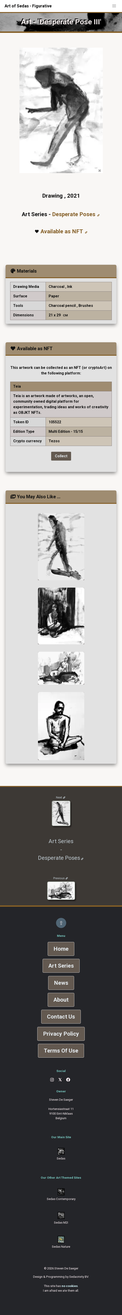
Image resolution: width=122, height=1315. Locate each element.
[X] (60, 1080)
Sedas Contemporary (61, 1199)
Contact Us (61, 1016)
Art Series (61, 966)
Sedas (61, 1158)
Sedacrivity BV (78, 1276)
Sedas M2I (61, 1222)
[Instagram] (52, 1080)
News (61, 983)
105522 (55, 422)
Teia (17, 386)
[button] (114, 6)
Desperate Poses (73, 214)
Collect (61, 456)
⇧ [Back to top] (61, 923)
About (61, 1000)
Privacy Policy (61, 1034)
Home (61, 949)
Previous (59, 878)
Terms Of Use (61, 1050)
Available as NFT (62, 231)
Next (59, 797)
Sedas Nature (61, 1246)
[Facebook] (68, 1080)
